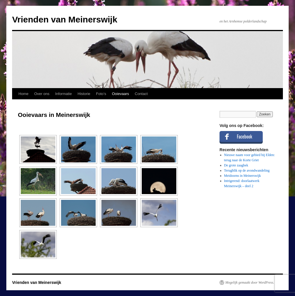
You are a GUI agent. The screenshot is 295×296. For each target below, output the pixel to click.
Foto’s (101, 94)
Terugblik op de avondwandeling (247, 170)
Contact (141, 94)
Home (23, 94)
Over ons (42, 94)
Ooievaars (120, 94)
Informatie (63, 94)
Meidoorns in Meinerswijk (242, 176)
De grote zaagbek (236, 165)
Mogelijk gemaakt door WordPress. (249, 282)
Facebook (244, 136)
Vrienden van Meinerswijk (64, 19)
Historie (83, 94)
